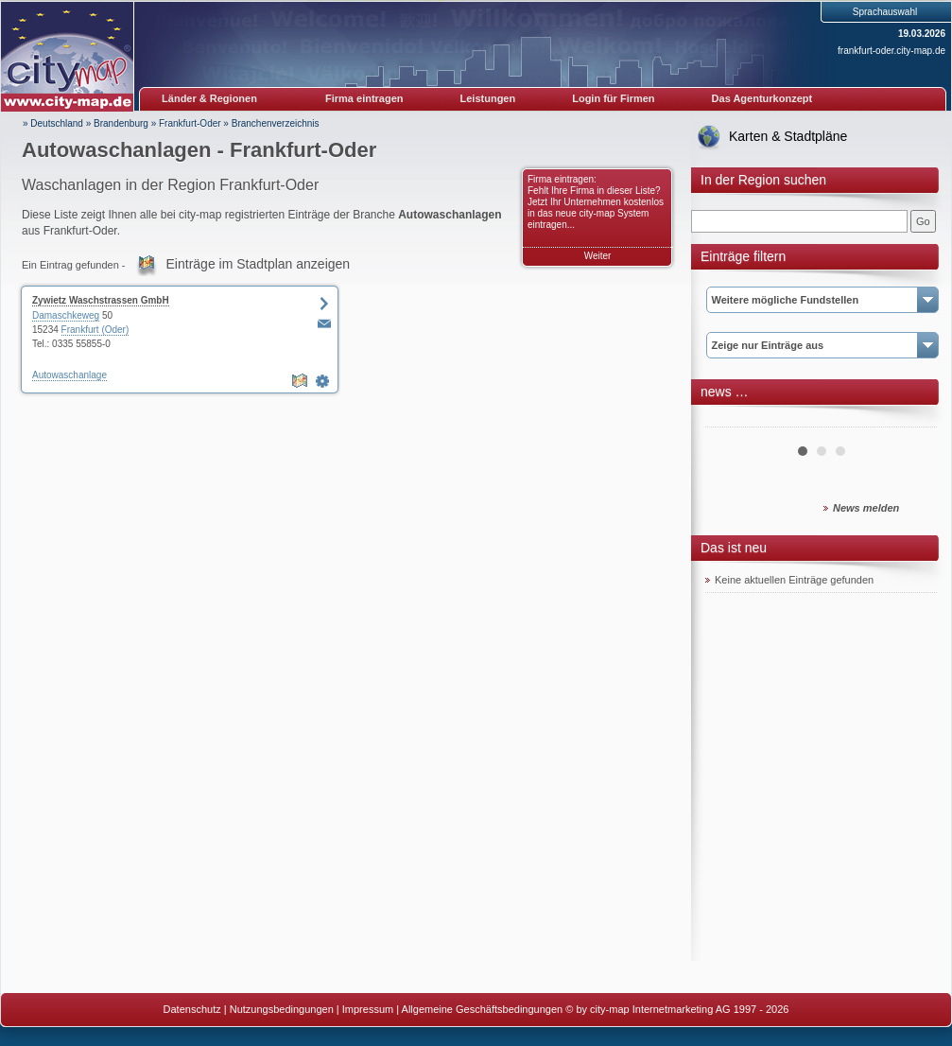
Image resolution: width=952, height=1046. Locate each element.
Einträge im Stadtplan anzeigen (258, 263)
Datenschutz (192, 1009)
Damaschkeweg (65, 315)
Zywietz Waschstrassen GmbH (100, 300)
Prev (730, 420)
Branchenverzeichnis (276, 123)
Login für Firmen (613, 98)
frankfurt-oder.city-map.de (891, 50)
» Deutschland (53, 123)
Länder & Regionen (209, 98)
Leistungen (488, 98)
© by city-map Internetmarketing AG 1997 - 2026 (676, 1009)
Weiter (598, 256)
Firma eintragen (364, 98)
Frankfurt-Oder (190, 123)
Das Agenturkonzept (762, 98)
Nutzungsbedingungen (282, 1009)
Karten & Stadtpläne (788, 136)
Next (912, 420)
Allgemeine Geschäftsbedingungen (482, 1009)
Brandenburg (121, 123)
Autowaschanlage (69, 375)
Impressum (367, 1009)
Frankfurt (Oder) (95, 329)
